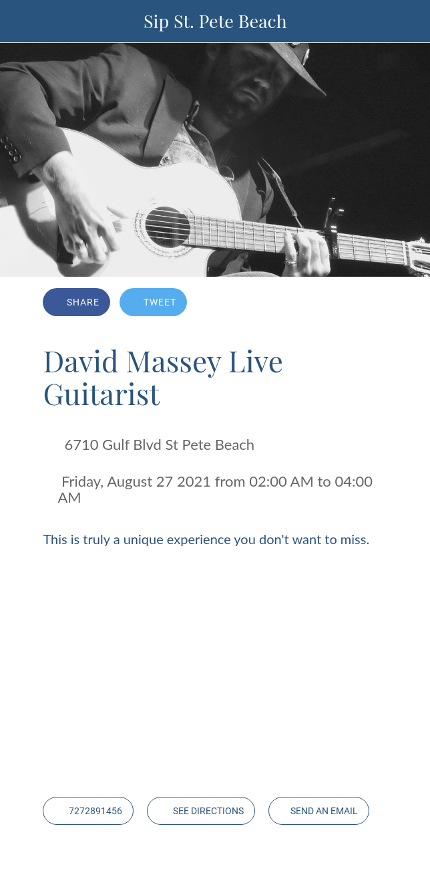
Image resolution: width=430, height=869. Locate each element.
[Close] (21, 21)
